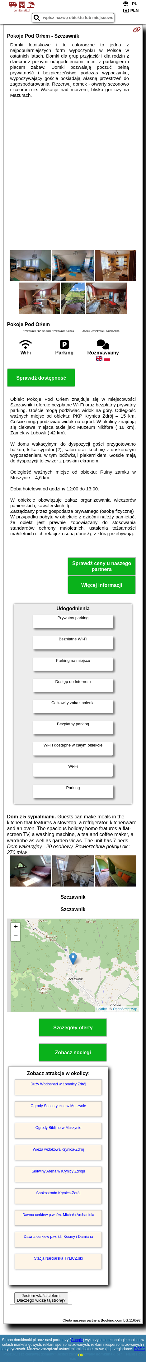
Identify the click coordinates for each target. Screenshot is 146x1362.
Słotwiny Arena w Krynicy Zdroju (58, 1171)
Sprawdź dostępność (41, 378)
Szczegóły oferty (72, 1027)
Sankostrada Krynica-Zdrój (58, 1193)
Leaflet (102, 1009)
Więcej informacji (101, 585)
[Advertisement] (73, 174)
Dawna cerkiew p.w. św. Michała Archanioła (58, 1215)
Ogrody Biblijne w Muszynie (58, 1128)
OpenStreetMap (125, 1009)
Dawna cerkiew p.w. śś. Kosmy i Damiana (58, 1236)
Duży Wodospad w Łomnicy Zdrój (58, 1084)
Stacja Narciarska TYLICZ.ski (58, 1258)
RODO (139, 1349)
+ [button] (16, 927)
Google (77, 1340)
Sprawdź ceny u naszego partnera (101, 566)
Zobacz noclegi (73, 1052)
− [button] (16, 936)
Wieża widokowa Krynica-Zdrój (58, 1149)
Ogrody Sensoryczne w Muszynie (58, 1106)
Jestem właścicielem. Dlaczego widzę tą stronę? (41, 1298)
